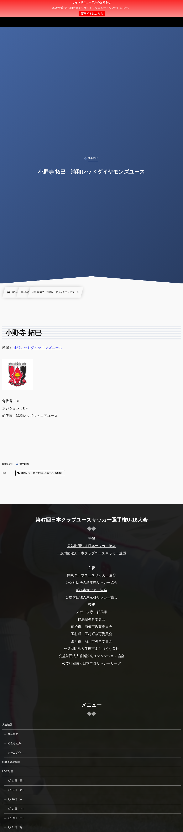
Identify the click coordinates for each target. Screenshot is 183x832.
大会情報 (7, 724)
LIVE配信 (7, 771)
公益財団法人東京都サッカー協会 (91, 597)
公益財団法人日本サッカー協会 (91, 546)
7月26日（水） (16, 799)
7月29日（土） (16, 818)
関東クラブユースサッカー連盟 (91, 575)
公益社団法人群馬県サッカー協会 (91, 583)
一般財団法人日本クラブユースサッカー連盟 (91, 553)
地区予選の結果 (11, 762)
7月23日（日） (16, 780)
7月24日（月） (16, 790)
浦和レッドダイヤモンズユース (37, 348)
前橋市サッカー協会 (91, 590)
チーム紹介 (14, 752)
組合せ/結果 (14, 743)
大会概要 (13, 734)
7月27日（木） (16, 808)
